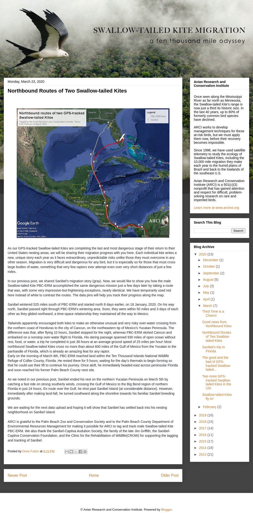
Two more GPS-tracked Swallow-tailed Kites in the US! (216, 382)
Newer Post (17, 475)
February (210, 407)
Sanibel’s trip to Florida (213, 349)
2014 (203, 448)
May (206, 292)
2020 (203, 254)
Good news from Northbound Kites (217, 324)
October (209, 266)
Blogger (166, 509)
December (211, 260)
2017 (203, 428)
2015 (203, 441)
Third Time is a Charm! (213, 313)
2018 (203, 422)
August (208, 280)
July (206, 286)
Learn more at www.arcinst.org (216, 208)
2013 (203, 454)
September (211, 273)
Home (94, 475)
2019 (203, 415)
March (208, 306)
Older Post (170, 475)
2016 (203, 435)
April (207, 299)
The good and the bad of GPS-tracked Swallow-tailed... (216, 363)
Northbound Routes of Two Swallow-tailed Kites (216, 336)
